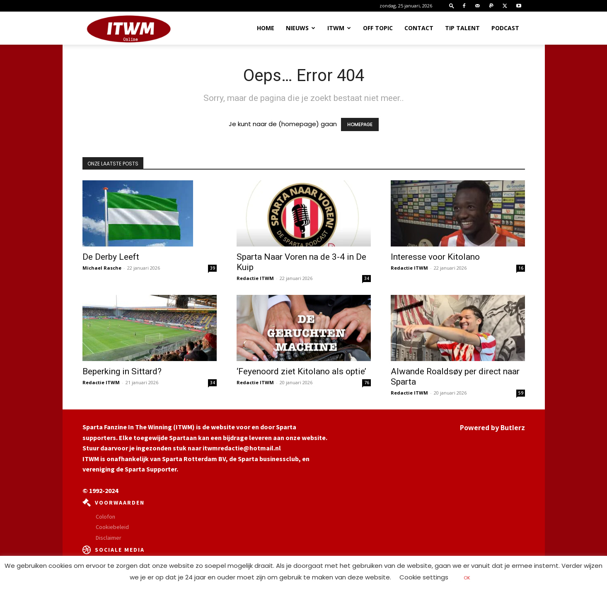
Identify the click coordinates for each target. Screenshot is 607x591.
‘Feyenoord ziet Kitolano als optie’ (301, 371)
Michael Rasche (101, 268)
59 (520, 393)
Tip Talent (462, 28)
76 (366, 382)
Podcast (505, 28)
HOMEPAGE (359, 124)
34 (366, 278)
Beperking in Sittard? (122, 371)
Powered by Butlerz (492, 427)
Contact (418, 28)
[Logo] (128, 28)
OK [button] (467, 577)
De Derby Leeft (110, 257)
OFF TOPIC (378, 28)
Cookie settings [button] (423, 577)
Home (265, 28)
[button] (451, 5)
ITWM (339, 28)
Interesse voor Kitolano (435, 257)
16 (520, 268)
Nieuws (300, 28)
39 (212, 268)
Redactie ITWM (255, 278)
